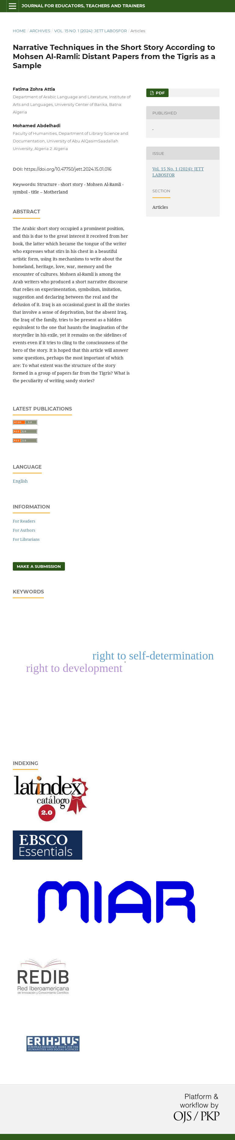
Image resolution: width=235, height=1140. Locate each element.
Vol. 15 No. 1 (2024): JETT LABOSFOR (90, 30)
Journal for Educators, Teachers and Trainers (83, 6)
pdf (160, 92)
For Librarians (26, 539)
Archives (40, 30)
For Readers (24, 521)
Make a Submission (39, 566)
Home (19, 30)
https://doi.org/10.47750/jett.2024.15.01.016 (68, 169)
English (20, 481)
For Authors (24, 530)
